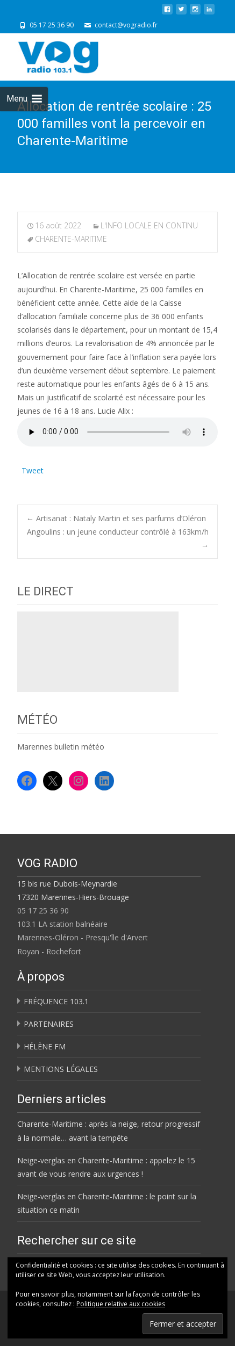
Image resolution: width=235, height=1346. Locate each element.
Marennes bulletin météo (60, 747)
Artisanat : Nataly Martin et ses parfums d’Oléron (116, 518)
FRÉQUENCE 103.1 (56, 1001)
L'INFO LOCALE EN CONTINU (149, 225)
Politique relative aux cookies (120, 1303)
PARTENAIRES (49, 1024)
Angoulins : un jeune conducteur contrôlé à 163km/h (118, 538)
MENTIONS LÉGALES (61, 1069)
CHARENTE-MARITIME (71, 239)
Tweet (33, 469)
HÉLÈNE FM (45, 1046)
